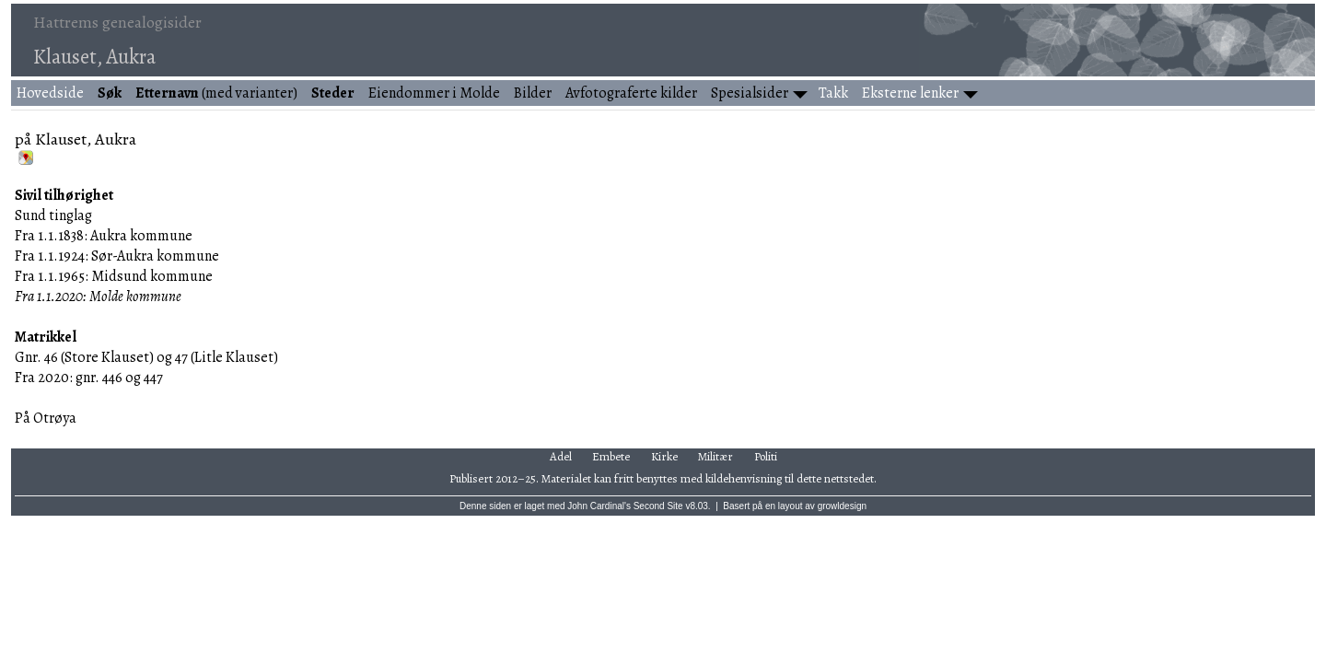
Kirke (664, 456)
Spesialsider (749, 93)
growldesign (842, 506)
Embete (611, 456)
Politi (765, 456)
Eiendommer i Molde (434, 93)
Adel (561, 456)
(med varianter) (216, 93)
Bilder (533, 93)
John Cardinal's (599, 506)
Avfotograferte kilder (631, 93)
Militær (715, 456)
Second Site (658, 506)
